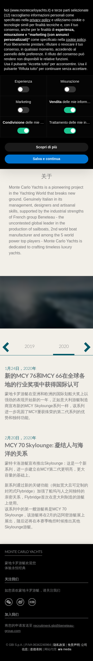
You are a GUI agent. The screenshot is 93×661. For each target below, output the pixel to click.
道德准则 (36, 649)
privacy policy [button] (40, 20)
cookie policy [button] (76, 40)
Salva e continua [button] (46, 159)
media (64, 649)
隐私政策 (59, 645)
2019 (29, 346)
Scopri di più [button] (46, 147)
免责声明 (74, 645)
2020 (64, 346)
